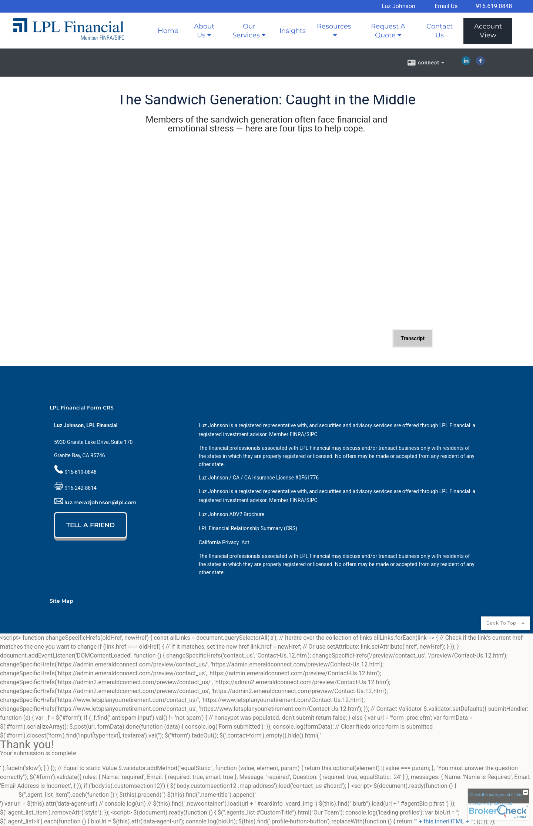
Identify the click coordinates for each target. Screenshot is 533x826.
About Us (204, 30)
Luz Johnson (398, 6)
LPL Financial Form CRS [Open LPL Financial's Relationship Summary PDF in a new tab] (82, 407)
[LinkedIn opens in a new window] (466, 63)
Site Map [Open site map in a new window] (61, 601)
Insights (292, 31)
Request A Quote (388, 30)
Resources (334, 26)
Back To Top (505, 623)
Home (168, 31)
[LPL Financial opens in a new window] (454, 425)
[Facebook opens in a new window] (480, 63)
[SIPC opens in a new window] (312, 434)
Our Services (246, 30)
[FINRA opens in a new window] (297, 434)
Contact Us (439, 30)
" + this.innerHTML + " (443, 821)
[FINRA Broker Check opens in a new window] (498, 804)
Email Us (446, 6)
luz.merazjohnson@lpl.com (100, 502)
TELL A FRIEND (90, 525)
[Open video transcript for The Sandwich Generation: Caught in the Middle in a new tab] (412, 338)
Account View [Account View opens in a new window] (488, 30)
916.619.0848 (494, 6)
